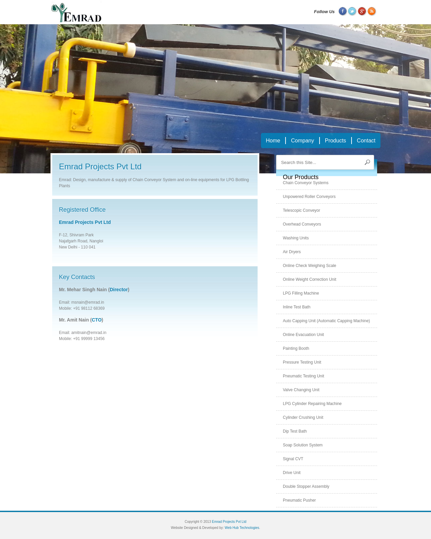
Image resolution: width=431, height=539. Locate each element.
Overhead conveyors (302, 224)
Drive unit (292, 472)
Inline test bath (296, 307)
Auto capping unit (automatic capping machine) (326, 320)
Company (302, 140)
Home (273, 140)
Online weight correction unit (309, 279)
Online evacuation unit (303, 334)
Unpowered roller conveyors (309, 196)
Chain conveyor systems (305, 182)
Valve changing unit (301, 390)
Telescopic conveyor (301, 210)
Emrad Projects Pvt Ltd (85, 222)
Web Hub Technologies (242, 528)
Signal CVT (293, 459)
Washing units (296, 238)
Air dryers (292, 251)
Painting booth (296, 348)
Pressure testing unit (302, 362)
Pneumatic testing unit (303, 376)
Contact (366, 140)
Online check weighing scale (309, 265)
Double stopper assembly (306, 486)
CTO (97, 320)
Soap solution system (303, 445)
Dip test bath (295, 431)
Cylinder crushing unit (303, 417)
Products (335, 140)
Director (119, 289)
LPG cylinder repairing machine (312, 403)
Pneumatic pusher (299, 500)
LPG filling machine (301, 293)
